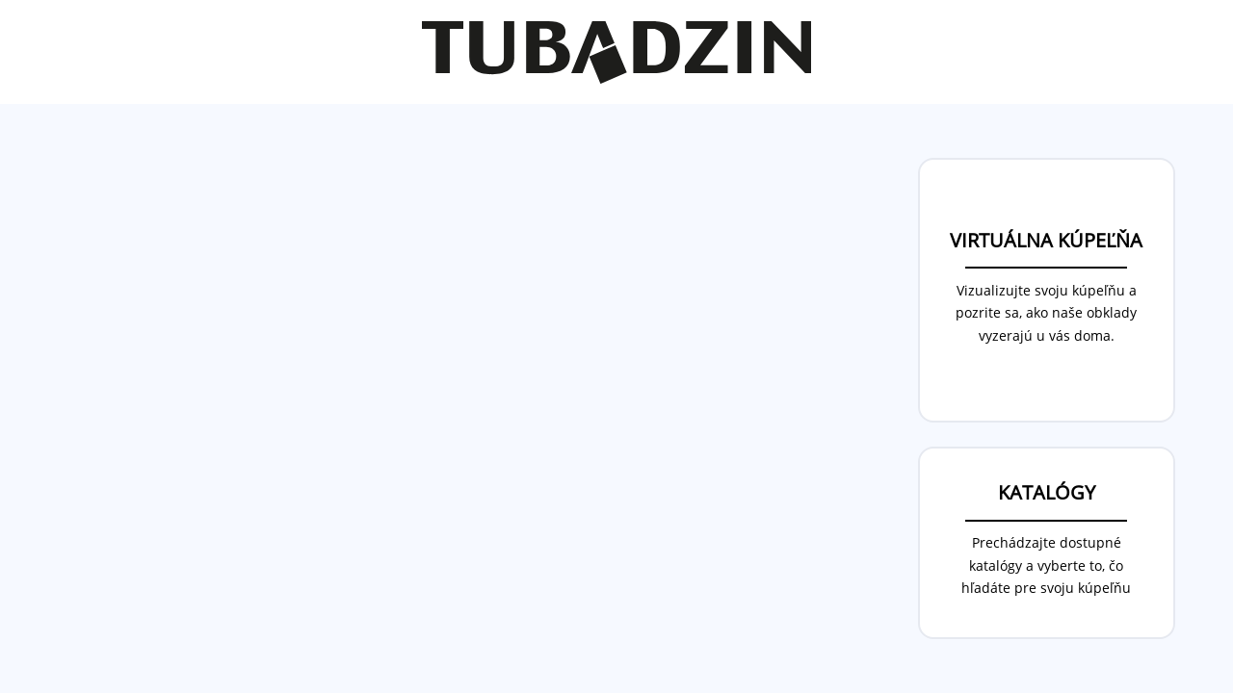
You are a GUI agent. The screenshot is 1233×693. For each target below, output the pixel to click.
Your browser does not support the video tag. (472, 396)
